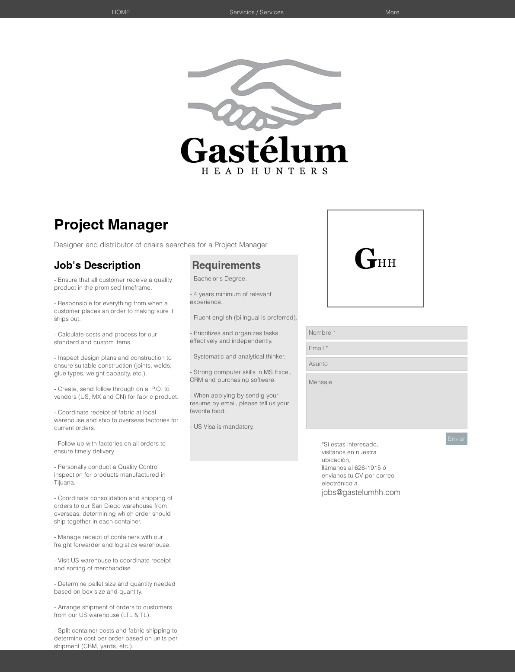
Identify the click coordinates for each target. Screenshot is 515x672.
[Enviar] (456, 439)
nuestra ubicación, (349, 456)
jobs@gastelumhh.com (361, 492)
